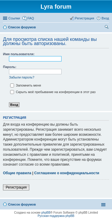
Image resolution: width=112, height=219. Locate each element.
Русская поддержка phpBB (56, 216)
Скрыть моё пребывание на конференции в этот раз (53, 92)
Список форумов (22, 204)
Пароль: (9, 67)
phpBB (46, 212)
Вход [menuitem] (105, 18)
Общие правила (17, 173)
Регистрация (16, 187)
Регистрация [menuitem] (84, 18)
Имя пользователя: (19, 54)
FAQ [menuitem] (30, 18)
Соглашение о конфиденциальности (66, 173)
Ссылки (14, 18)
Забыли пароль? (21, 77)
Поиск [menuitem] (107, 27)
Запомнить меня (25, 85)
